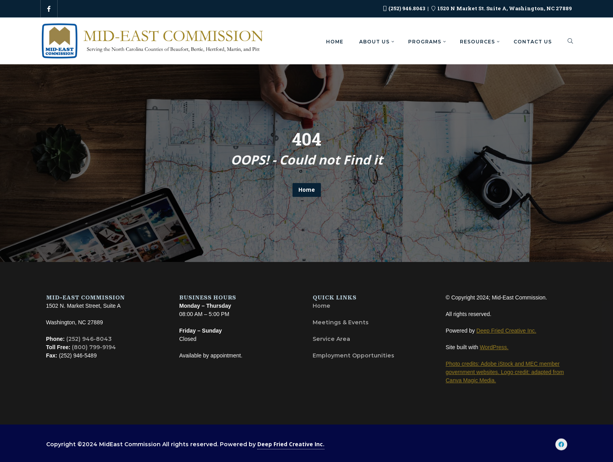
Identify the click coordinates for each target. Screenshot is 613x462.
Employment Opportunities (353, 355)
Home (306, 189)
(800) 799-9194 (94, 347)
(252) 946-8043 (89, 338)
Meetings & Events (341, 322)
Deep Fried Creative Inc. (290, 444)
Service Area (331, 338)
